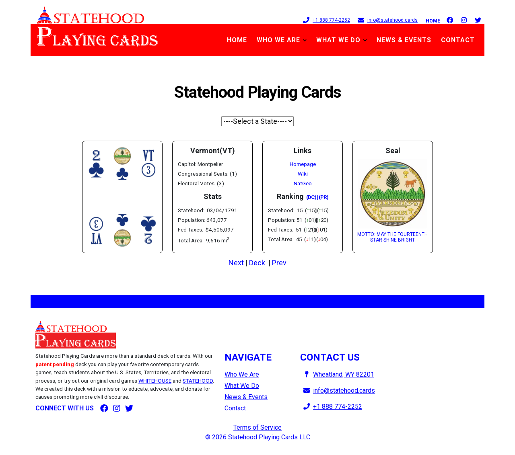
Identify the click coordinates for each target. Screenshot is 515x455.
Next (236, 262)
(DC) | (312, 197)
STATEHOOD (198, 380)
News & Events (404, 40)
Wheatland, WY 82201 (337, 374)
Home (433, 21)
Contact (458, 40)
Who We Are (278, 40)
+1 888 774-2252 (325, 20)
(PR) (323, 197)
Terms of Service (257, 427)
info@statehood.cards (386, 20)
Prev (279, 262)
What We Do (338, 40)
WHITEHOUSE (154, 380)
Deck (257, 262)
